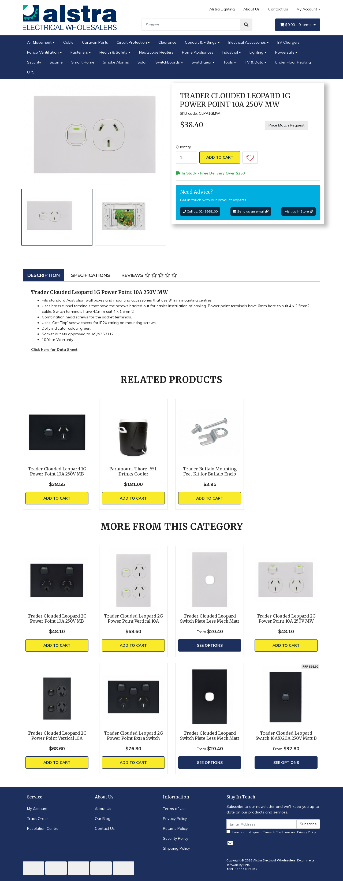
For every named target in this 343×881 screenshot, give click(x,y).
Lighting (256, 52)
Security (34, 62)
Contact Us (278, 9)
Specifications (90, 275)
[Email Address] (261, 824)
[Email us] (230, 842)
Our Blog (102, 818)
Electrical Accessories (247, 42)
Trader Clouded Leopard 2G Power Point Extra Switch (133, 736)
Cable (68, 42)
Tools (228, 62)
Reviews (149, 275)
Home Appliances (197, 52)
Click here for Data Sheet (54, 349)
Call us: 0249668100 (200, 211)
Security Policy (175, 838)
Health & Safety (113, 52)
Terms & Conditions (276, 832)
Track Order (37, 818)
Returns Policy (175, 828)
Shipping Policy (176, 848)
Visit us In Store (298, 211)
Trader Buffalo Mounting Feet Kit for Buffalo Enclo (210, 471)
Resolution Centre (42, 828)
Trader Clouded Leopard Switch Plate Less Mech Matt (209, 619)
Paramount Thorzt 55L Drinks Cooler (133, 471)
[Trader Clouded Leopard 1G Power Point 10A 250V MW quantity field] (186, 157)
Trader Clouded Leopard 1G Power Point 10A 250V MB (57, 471)
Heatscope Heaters (156, 52)
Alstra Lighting (222, 9)
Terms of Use (175, 808)
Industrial (230, 52)
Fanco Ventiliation (43, 52)
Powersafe (284, 52)
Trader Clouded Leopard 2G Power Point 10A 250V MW (286, 619)
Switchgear (202, 62)
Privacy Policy (175, 818)
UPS (31, 72)
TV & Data (254, 62)
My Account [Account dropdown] (307, 9)
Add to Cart (219, 157)
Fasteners (79, 52)
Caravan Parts (95, 42)
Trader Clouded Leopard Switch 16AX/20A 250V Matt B (286, 736)
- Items (296, 25)
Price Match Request (286, 125)
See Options (210, 645)
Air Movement (39, 42)
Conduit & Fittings (201, 42)
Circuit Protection (132, 42)
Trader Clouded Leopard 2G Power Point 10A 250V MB (57, 619)
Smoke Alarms (116, 62)
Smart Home (82, 62)
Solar (142, 62)
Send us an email (251, 211)
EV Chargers (288, 42)
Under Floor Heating (293, 62)
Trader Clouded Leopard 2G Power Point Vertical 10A (133, 619)
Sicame (56, 62)
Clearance (167, 42)
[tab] (43, 275)
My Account (37, 808)
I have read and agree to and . (271, 832)
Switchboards (167, 62)
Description (43, 275)
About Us (251, 9)
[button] (250, 157)
